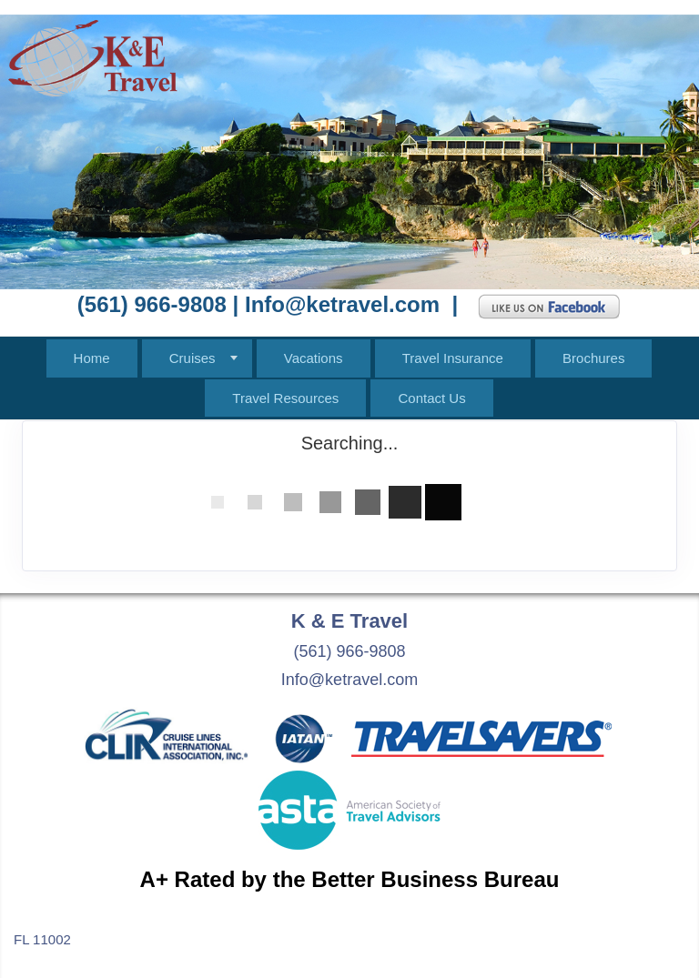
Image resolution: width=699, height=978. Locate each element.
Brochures (593, 358)
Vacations (313, 358)
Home (92, 358)
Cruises (192, 358)
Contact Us (431, 398)
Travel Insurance (452, 358)
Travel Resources (285, 398)
